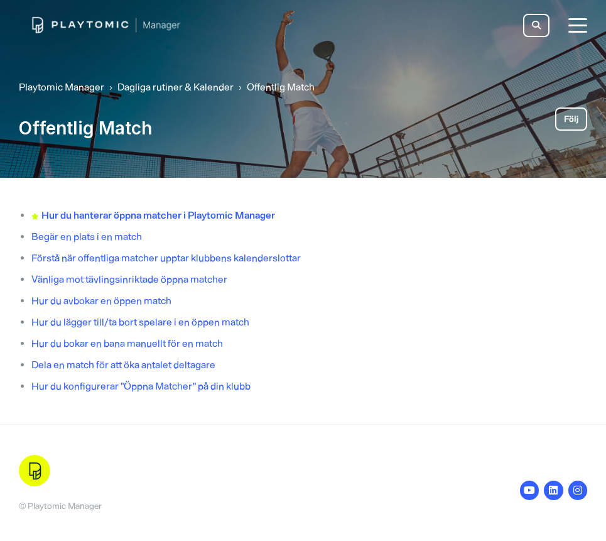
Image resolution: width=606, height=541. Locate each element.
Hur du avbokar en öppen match (101, 301)
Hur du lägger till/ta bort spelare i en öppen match (140, 322)
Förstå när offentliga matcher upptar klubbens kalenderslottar (166, 258)
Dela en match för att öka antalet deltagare (123, 365)
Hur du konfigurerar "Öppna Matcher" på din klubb (141, 386)
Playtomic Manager (61, 87)
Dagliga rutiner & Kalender (175, 87)
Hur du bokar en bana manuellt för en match (127, 343)
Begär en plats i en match (86, 237)
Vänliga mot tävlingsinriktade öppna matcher (129, 279)
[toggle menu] (577, 25)
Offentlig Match (281, 87)
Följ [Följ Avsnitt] (571, 119)
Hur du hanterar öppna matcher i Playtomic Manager (158, 215)
